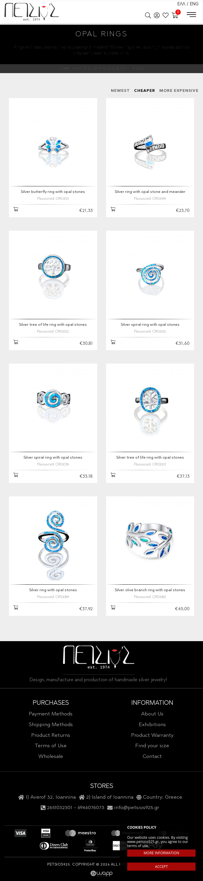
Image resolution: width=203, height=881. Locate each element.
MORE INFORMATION (161, 852)
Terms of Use (51, 746)
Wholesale (50, 756)
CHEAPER (144, 91)
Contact (152, 756)
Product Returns (50, 735)
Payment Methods (51, 714)
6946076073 (91, 808)
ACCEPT (161, 866)
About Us (152, 714)
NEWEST (120, 91)
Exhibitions (152, 725)
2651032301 (59, 808)
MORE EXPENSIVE (179, 91)
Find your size (152, 746)
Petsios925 (31, 11)
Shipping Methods (51, 725)
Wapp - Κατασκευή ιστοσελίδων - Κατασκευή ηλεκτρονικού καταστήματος (101, 874)
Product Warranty (152, 735)
